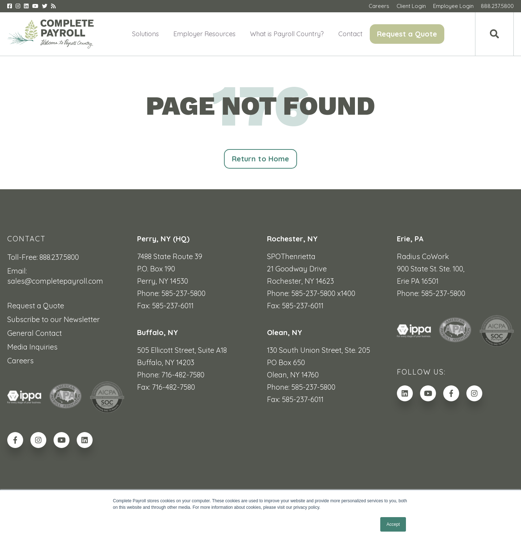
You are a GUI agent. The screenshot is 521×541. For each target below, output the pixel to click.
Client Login (411, 6)
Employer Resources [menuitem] (204, 34)
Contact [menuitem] (350, 34)
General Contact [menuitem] (34, 333)
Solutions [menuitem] (145, 34)
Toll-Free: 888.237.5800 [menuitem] (43, 257)
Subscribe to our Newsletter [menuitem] (53, 319)
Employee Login (453, 6)
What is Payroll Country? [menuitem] (287, 34)
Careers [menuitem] (20, 360)
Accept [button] (393, 524)
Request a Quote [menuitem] (407, 33)
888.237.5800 (497, 6)
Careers (379, 6)
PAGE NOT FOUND (260, 106)
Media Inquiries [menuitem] (32, 346)
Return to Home (260, 158)
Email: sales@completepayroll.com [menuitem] (55, 276)
